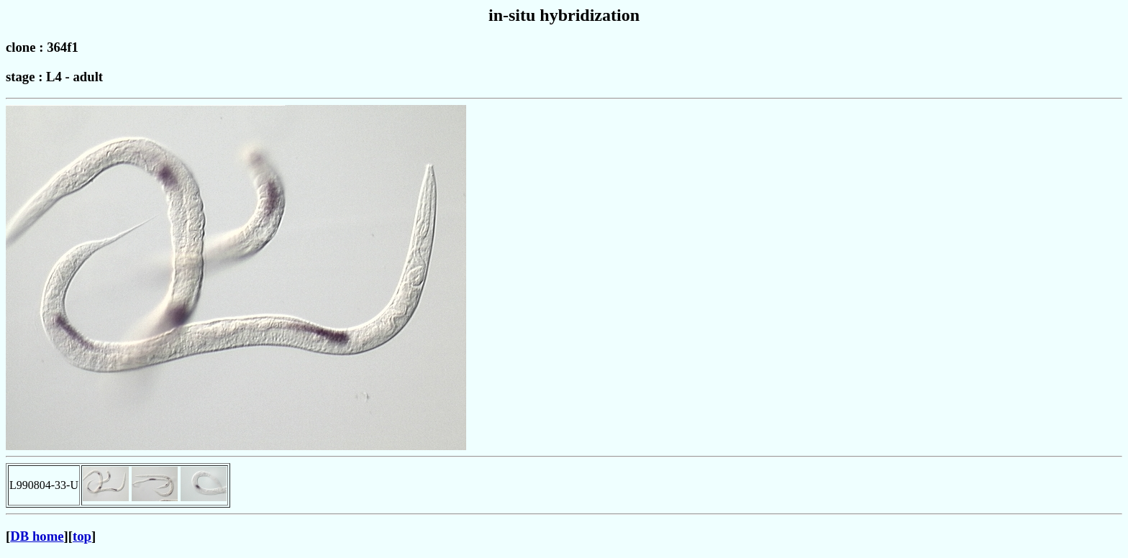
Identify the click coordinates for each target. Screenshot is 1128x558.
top (82, 536)
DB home (36, 536)
